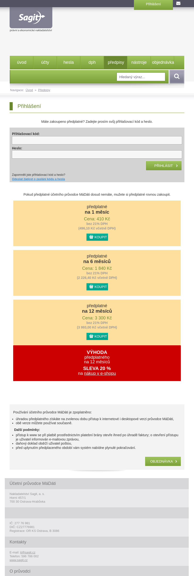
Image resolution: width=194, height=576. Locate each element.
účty (45, 62)
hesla (68, 62)
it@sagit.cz (27, 552)
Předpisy (44, 90)
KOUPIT (101, 237)
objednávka (163, 62)
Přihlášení (153, 4)
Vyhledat (176, 77)
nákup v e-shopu (100, 373)
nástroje (139, 62)
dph (92, 62)
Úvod (29, 90)
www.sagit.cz (19, 560)
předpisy (116, 62)
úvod (21, 62)
